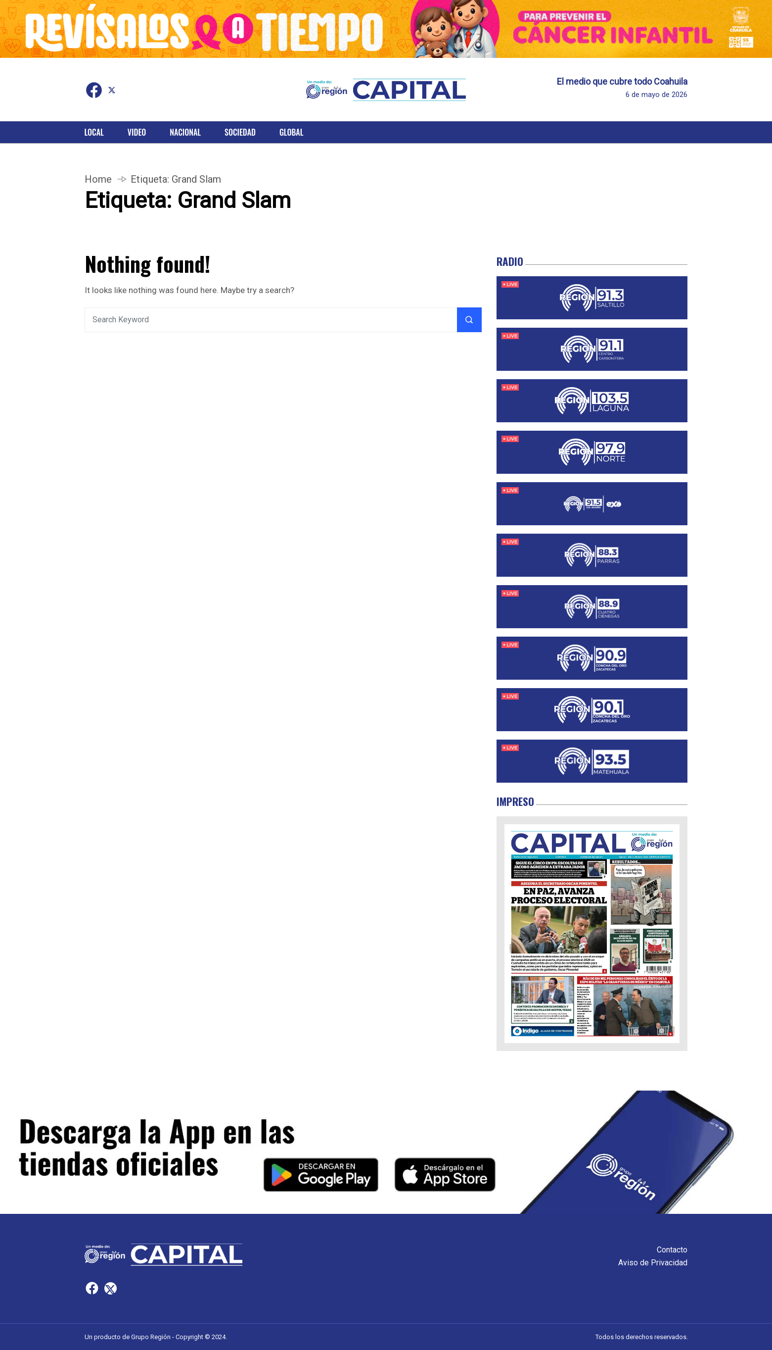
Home (98, 179)
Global (291, 132)
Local (94, 132)
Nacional (185, 132)
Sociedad (240, 132)
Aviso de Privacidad (652, 1262)
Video (137, 132)
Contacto (672, 1249)
